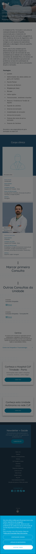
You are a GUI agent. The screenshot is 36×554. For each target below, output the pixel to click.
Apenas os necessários (17, 542)
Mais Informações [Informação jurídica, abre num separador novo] (22, 533)
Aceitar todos (18, 547)
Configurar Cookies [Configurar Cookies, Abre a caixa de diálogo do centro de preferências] (18, 537)
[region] (18, 535)
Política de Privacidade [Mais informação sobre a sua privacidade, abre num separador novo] (10, 533)
